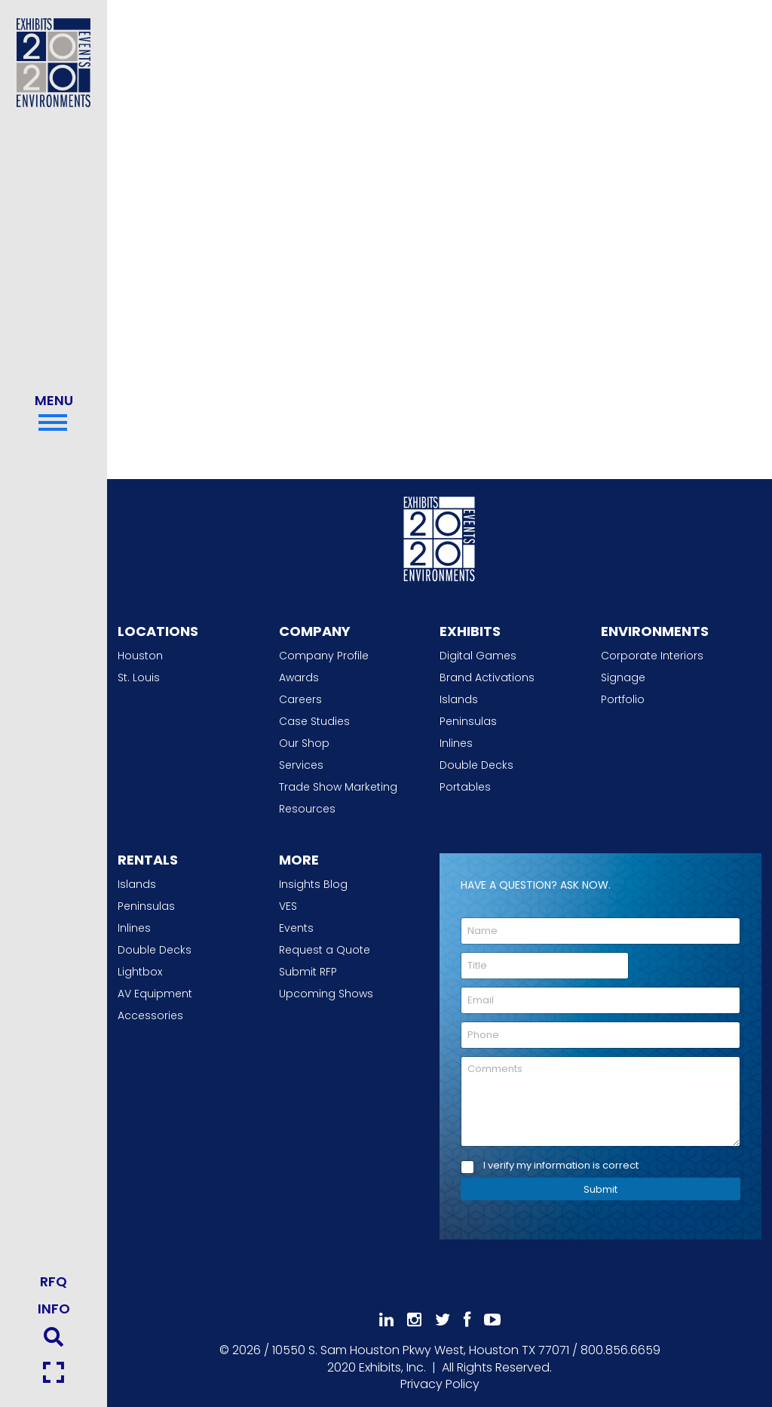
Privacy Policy (439, 1384)
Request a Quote (324, 949)
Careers (300, 699)
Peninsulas (468, 721)
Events (296, 927)
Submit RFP (308, 971)
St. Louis (139, 677)
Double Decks (476, 765)
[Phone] (600, 1035)
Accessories (150, 1015)
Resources (307, 808)
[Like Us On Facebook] (467, 1320)
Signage (623, 677)
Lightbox (140, 971)
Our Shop (304, 743)
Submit (600, 1189)
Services (301, 765)
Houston (140, 655)
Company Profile (324, 655)
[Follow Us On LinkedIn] (386, 1320)
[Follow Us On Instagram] (414, 1320)
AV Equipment (155, 993)
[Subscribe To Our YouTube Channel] (492, 1320)
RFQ (53, 1281)
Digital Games (478, 655)
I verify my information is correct (561, 1166)
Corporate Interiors (652, 655)
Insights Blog (313, 884)
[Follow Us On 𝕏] (442, 1320)
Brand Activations (487, 677)
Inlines (456, 743)
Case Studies (314, 721)
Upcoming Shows (326, 993)
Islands (459, 699)
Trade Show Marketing (338, 786)
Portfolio (623, 699)
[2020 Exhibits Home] (439, 536)
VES (288, 906)
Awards (299, 677)
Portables (465, 786)
